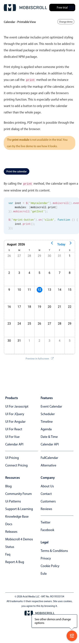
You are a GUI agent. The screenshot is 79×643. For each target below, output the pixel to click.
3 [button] (19, 272)
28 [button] (29, 255)
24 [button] (19, 323)
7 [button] (59, 272)
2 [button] (39, 340)
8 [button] (70, 272)
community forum (18, 493)
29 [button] (39, 255)
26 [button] (39, 323)
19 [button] (39, 306)
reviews (46, 508)
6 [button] (49, 272)
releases (11, 531)
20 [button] (49, 306)
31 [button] (59, 255)
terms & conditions (54, 550)
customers (48, 500)
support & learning (19, 508)
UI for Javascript (16, 406)
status (9, 546)
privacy (46, 557)
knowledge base (17, 516)
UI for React (13, 428)
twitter (45, 522)
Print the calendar (16, 171)
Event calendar (51, 406)
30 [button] (49, 255)
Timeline (47, 421)
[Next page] (70, 244)
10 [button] (19, 289)
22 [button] (69, 306)
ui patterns (13, 500)
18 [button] (29, 306)
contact (46, 493)
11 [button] (29, 289)
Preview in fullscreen (40, 357)
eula (44, 573)
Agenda (46, 428)
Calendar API (14, 443)
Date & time (49, 436)
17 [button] (19, 306)
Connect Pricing (16, 465)
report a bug (14, 561)
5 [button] (39, 272)
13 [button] (49, 289)
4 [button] (29, 272)
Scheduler (48, 413)
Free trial (62, 7)
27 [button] (19, 255)
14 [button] (59, 289)
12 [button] (39, 289)
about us (47, 485)
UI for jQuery (14, 413)
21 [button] (59, 306)
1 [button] (70, 255)
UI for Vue (12, 436)
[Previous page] (52, 244)
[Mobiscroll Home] (25, 7)
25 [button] (29, 323)
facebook (47, 529)
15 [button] (69, 289)
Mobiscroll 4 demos (19, 538)
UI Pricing (12, 457)
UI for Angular (15, 421)
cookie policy (50, 565)
